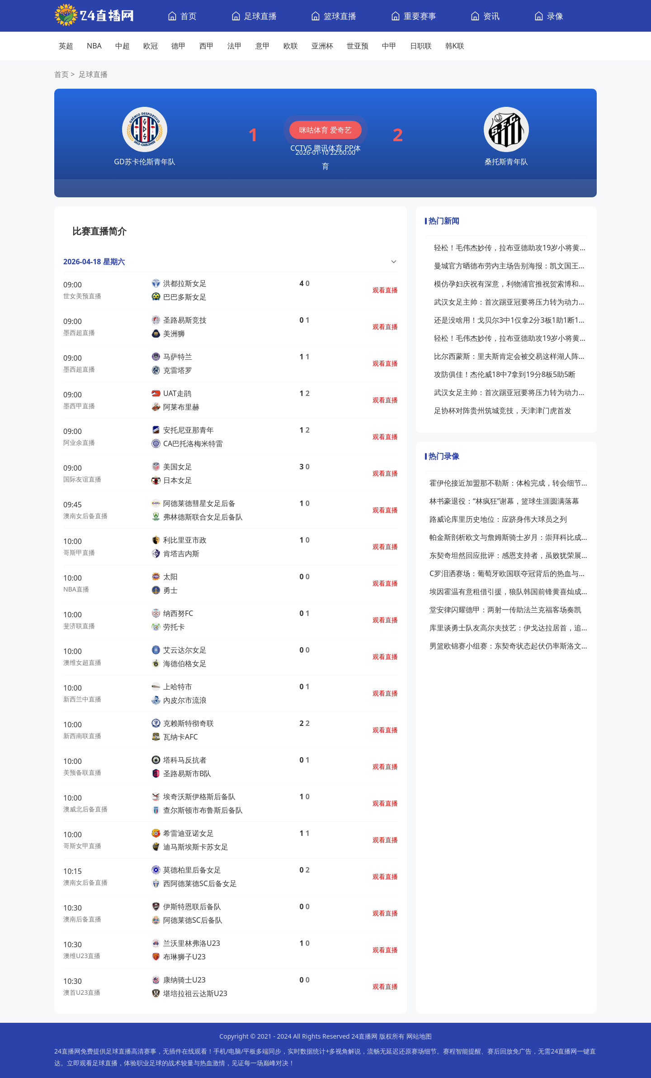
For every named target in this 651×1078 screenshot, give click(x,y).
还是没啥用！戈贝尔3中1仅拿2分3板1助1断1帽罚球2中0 (511, 320)
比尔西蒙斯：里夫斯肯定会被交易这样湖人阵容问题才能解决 (511, 356)
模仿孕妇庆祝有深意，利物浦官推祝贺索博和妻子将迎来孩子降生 (511, 284)
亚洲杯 (322, 46)
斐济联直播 (79, 625)
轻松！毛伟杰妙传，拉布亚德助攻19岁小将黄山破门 (511, 248)
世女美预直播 (82, 295)
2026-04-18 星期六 (94, 262)
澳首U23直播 (81, 992)
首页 (188, 15)
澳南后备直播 (82, 919)
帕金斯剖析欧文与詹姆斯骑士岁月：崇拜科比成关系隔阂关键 (508, 537)
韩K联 (454, 46)
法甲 (234, 46)
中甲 (389, 46)
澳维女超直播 (82, 662)
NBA (94, 46)
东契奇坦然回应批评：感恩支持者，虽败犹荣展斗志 (508, 555)
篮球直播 (340, 15)
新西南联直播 (82, 735)
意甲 (262, 46)
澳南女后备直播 (85, 515)
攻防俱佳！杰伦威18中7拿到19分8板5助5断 (505, 374)
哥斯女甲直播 (82, 845)
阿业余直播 (79, 442)
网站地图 (419, 1036)
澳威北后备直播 (85, 809)
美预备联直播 (82, 772)
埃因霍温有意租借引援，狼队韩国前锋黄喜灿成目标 (508, 591)
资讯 (491, 15)
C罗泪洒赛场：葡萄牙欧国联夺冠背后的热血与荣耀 (508, 573)
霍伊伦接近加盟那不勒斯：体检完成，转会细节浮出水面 (508, 483)
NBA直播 (76, 589)
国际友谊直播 (82, 479)
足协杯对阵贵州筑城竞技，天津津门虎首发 (502, 410)
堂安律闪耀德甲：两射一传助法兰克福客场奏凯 (505, 610)
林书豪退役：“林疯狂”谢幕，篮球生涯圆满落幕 (504, 501)
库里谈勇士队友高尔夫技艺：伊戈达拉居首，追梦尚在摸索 (508, 628)
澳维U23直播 (81, 955)
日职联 (421, 46)
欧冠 (150, 46)
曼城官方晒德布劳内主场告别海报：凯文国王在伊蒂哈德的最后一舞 (511, 266)
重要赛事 (420, 15)
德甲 (178, 46)
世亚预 (357, 46)
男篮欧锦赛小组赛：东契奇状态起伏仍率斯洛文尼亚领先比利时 (508, 646)
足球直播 (260, 15)
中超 (122, 46)
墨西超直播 (79, 332)
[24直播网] (93, 16)
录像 (555, 15)
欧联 (290, 46)
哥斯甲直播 (79, 552)
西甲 (206, 46)
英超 (66, 46)
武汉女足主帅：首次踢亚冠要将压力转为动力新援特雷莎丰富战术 (511, 302)
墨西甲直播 (79, 405)
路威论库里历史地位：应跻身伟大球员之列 (498, 519)
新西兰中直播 (82, 699)
